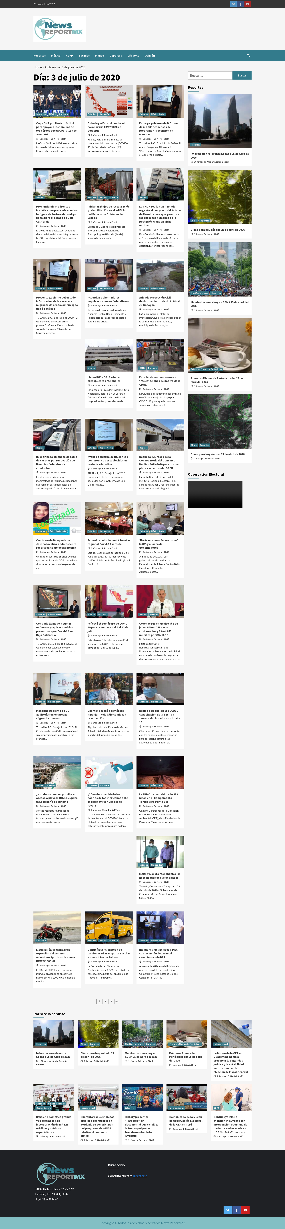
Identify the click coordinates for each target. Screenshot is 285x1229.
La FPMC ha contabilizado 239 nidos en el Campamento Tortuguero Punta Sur (158, 798)
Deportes (116, 55)
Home (37, 67)
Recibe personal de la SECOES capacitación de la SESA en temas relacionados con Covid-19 (159, 716)
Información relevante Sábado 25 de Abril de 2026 (53, 1055)
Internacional (221, 1044)
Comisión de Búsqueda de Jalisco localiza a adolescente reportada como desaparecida (56, 544)
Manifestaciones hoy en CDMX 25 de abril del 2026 (141, 1055)
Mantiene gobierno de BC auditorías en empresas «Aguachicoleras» (52, 714)
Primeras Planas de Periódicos (206, 369)
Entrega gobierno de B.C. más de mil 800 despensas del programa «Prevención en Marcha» (158, 128)
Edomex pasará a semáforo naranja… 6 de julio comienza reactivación (107, 714)
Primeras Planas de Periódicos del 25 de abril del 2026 (185, 1056)
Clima (194, 220)
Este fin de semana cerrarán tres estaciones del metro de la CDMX (159, 380)
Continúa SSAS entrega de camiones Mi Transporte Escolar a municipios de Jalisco (109, 953)
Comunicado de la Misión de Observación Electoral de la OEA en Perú (185, 1120)
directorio (140, 1176)
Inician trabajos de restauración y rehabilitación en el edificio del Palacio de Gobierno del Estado (109, 212)
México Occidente (108, 197)
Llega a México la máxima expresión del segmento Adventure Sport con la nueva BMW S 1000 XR (55, 955)
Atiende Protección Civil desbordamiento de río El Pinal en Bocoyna (159, 301)
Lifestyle (133, 55)
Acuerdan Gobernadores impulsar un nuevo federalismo (108, 299)
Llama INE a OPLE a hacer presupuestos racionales (104, 379)
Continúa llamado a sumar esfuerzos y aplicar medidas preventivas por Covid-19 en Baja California (54, 629)
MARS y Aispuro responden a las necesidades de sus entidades (159, 875)
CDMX (69, 55)
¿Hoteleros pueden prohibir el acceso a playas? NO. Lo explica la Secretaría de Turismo (57, 798)
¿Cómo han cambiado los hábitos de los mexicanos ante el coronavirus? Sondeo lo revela (108, 799)
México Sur (104, 114)
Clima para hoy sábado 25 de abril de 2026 (218, 229)
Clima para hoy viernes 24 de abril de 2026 (217, 454)
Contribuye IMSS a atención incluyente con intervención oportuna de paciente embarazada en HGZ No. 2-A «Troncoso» (230, 1124)
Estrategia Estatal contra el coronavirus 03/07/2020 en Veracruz (106, 126)
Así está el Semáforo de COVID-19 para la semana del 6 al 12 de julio (108, 627)
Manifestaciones (199, 293)
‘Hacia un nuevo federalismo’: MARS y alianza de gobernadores (158, 544)
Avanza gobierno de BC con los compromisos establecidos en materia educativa (108, 460)
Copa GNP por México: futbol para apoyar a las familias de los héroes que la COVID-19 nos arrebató (56, 128)
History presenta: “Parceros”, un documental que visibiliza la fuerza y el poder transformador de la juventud (141, 1126)
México (56, 55)
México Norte (157, 114)
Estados (84, 55)
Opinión (150, 55)
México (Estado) (56, 1103)
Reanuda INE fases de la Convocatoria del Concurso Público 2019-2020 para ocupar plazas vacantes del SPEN (159, 462)
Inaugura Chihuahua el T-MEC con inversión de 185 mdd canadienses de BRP (158, 953)
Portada (63, 114)
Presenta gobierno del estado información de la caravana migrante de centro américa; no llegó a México (57, 303)
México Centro (95, 701)
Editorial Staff (58, 138)
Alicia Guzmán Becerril (218, 161)
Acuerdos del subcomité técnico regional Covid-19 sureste (109, 542)
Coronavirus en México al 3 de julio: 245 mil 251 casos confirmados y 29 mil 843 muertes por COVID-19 (158, 629)
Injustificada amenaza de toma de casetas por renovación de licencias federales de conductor (56, 462)
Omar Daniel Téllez (112, 810)
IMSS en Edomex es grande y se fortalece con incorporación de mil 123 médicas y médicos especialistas (53, 1124)
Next (117, 1001)
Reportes (39, 55)
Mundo (99, 55)
